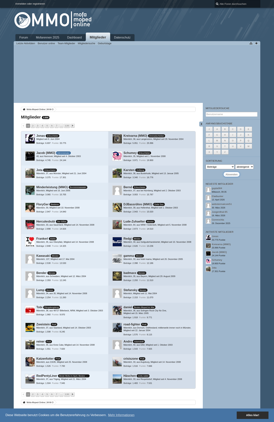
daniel (127, 307)
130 (67, 125)
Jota (39, 170)
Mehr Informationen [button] (121, 415)
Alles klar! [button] (252, 415)
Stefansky (130, 290)
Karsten (129, 170)
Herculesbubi (45, 221)
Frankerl (42, 238)
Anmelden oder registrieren (30, 3)
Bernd (127, 187)
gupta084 (217, 188)
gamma (128, 255)
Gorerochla (218, 219)
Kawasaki (43, 255)
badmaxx (129, 273)
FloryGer (42, 204)
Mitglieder (98, 37)
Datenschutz (122, 37)
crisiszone (130, 358)
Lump (40, 290)
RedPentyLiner (46, 375)
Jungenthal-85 (219, 212)
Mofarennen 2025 (47, 37)
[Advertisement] (137, 74)
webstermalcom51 (222, 204)
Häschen (129, 375)
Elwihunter (217, 196)
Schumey (130, 153)
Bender (41, 273)
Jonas (40, 135)
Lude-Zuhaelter (134, 221)
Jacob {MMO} (45, 153)
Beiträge (40, 143)
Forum (23, 37)
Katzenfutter (45, 358)
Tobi (39, 307)
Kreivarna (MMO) (135, 135)
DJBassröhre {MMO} (137, 204)
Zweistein (43, 324)
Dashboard (74, 37)
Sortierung (214, 160)
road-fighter (131, 324)
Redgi (127, 238)
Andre (127, 341)
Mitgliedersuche (217, 108)
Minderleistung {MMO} (52, 187)
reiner (40, 341)
